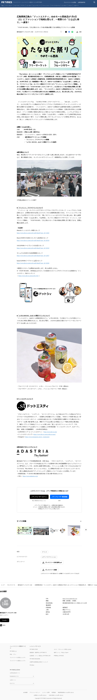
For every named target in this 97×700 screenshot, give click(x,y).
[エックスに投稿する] (66, 31)
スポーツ (76, 5)
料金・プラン (13, 654)
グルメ (70, 5)
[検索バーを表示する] (94, 2)
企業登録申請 (81, 2)
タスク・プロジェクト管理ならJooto (62, 649)
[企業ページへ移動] (5, 604)
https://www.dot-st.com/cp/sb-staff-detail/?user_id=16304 (33, 263)
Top (2, 5)
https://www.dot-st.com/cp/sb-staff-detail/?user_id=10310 (33, 248)
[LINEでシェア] (72, 31)
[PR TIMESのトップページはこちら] (21, 2)
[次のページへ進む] (86, 529)
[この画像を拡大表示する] (24, 530)
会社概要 (25, 692)
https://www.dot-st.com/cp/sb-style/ (29, 276)
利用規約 (54, 692)
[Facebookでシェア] (69, 31)
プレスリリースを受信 (70, 2)
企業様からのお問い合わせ (40, 695)
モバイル (16, 5)
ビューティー (36, 5)
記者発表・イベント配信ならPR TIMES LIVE (40, 655)
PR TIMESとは (13, 651)
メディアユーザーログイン (39, 496)
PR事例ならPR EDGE (59, 655)
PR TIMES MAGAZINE (35, 659)
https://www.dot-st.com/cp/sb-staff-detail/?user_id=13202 (33, 233)
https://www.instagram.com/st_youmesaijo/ (37, 437)
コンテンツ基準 (46, 692)
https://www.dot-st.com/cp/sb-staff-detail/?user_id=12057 (33, 255)
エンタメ (28, 5)
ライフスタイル (55, 5)
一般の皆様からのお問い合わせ (55, 695)
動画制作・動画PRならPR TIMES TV (38, 652)
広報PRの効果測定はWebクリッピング (39, 662)
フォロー (4, 620)
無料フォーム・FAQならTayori (61, 652)
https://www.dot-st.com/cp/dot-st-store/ (45, 434)
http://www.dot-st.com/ (50, 432)
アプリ (23, 5)
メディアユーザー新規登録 (59, 496)
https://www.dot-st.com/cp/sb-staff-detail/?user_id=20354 (33, 240)
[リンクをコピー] (80, 31)
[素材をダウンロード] (77, 31)
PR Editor (32, 665)
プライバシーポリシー (35, 692)
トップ (2, 585)
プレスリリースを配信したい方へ (18, 660)
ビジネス (64, 5)
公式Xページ (13, 680)
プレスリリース (11, 585)
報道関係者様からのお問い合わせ (66, 692)
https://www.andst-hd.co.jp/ (70, 598)
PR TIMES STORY (34, 649)
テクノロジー (9, 5)
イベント (44, 552)
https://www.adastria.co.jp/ (30, 476)
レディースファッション (49, 557)
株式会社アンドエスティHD (25, 585)
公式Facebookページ (15, 673)
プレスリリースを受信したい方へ (18, 657)
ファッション (46, 5)
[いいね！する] (61, 31)
